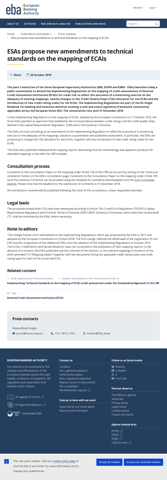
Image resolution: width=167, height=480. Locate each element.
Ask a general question (73, 370)
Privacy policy (120, 403)
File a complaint (68, 386)
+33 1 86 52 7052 (65, 333)
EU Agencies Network (24, 405)
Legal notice (119, 406)
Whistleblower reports (73, 390)
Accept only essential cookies (143, 462)
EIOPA (115, 431)
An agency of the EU (23, 397)
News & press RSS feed (73, 410)
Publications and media (90, 23)
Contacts (64, 366)
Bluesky (120, 366)
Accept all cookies (109, 462)
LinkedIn (120, 370)
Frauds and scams (122, 414)
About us (13, 23)
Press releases (67, 34)
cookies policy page (64, 461)
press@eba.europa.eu (29, 333)
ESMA (115, 435)
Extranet (137, 7)
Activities (30, 23)
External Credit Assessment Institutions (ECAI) (35, 298)
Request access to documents (77, 382)
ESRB (115, 438)
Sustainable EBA (24, 413)
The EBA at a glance (124, 395)
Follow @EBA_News (99, 333)
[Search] (156, 24)
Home (11, 34)
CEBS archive (119, 442)
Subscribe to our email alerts (77, 406)
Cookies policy (120, 410)
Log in (152, 7)
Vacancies (117, 399)
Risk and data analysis (55, 23)
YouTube (121, 378)
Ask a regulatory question (75, 378)
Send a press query (71, 374)
